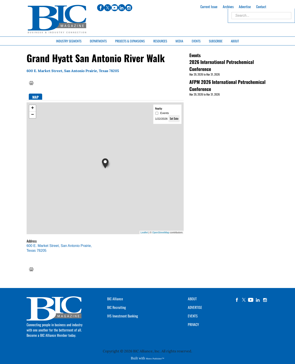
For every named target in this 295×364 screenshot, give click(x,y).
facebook (236, 299)
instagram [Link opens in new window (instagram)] (128, 7)
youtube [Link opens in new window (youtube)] (114, 7)
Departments (98, 41)
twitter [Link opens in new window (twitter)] (107, 7)
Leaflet (144, 232)
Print (31, 83)
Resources (160, 41)
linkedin (257, 299)
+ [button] (32, 108)
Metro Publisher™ (155, 358)
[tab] (35, 97)
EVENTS (193, 316)
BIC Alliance (115, 298)
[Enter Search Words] (261, 15)
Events (196, 41)
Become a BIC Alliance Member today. (51, 335)
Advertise (245, 6)
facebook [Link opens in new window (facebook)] (100, 7)
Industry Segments (68, 41)
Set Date (174, 118)
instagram (264, 299)
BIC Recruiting (116, 307)
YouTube (250, 299)
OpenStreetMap (160, 232)
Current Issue (208, 6)
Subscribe (216, 41)
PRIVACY (193, 324)
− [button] (32, 115)
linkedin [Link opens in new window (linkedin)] (121, 7)
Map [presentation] (35, 97)
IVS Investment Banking (122, 316)
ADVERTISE (195, 307)
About (235, 41)
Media (179, 41)
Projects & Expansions (130, 41)
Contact (261, 6)
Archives (228, 6)
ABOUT (192, 298)
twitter (243, 299)
